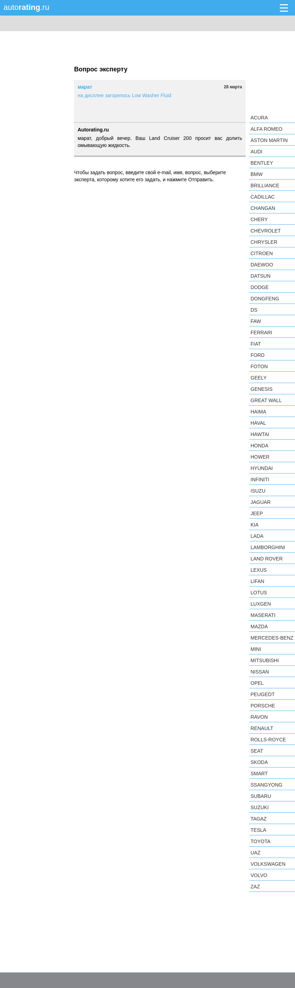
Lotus (259, 592)
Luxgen (261, 604)
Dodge (260, 287)
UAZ (255, 852)
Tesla (258, 830)
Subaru (261, 796)
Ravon (259, 717)
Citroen (262, 253)
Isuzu (258, 491)
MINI (256, 649)
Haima (258, 411)
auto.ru (26, 7)
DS (254, 310)
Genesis (261, 389)
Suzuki (260, 807)
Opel (257, 683)
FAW (256, 321)
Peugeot (263, 694)
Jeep (257, 513)
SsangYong (266, 785)
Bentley (262, 163)
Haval (258, 423)
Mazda (259, 626)
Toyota (260, 841)
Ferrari (261, 332)
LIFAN (257, 581)
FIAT (256, 344)
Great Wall (266, 400)
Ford (258, 355)
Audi (256, 151)
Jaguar (261, 502)
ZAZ (255, 886)
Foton (259, 366)
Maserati (263, 615)
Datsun (261, 276)
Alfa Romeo (266, 129)
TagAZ (259, 819)
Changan (263, 208)
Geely (259, 378)
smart (259, 773)
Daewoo (262, 264)
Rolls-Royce (268, 739)
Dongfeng (265, 298)
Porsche (263, 705)
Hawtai (260, 434)
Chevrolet (266, 231)
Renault (262, 728)
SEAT (257, 751)
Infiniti (260, 479)
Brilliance (265, 185)
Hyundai (262, 468)
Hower (260, 457)
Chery (259, 219)
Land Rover (267, 558)
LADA (257, 536)
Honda (260, 445)
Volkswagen (268, 864)
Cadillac (263, 197)
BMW (257, 174)
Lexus (259, 570)
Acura (259, 117)
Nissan (260, 672)
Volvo (259, 875)
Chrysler (264, 242)
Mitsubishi (265, 660)
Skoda (259, 762)
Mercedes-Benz (272, 638)
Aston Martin (269, 140)
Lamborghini (268, 547)
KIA (255, 525)
